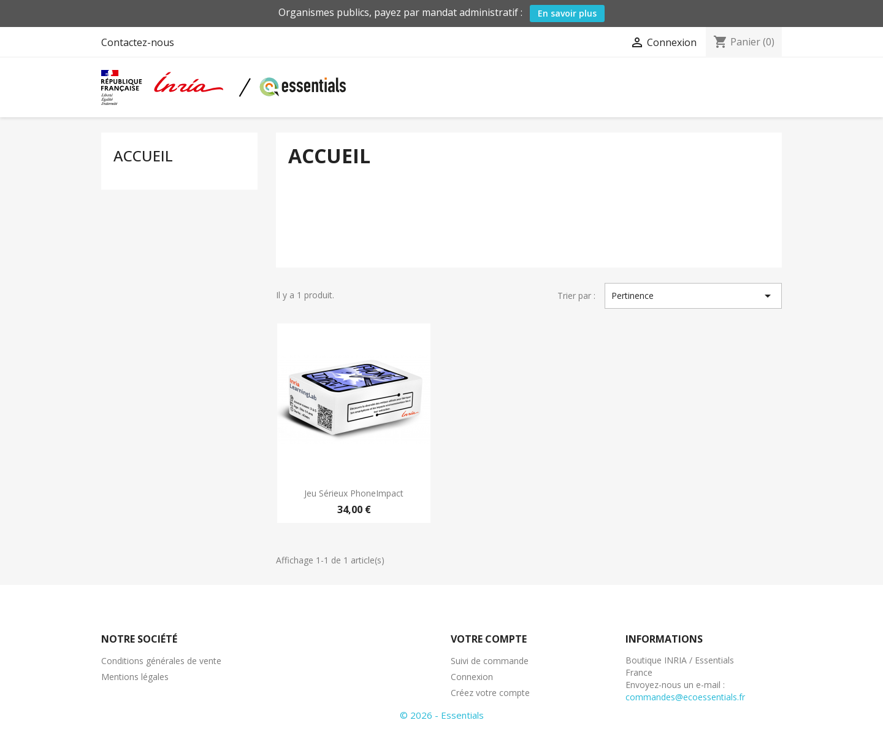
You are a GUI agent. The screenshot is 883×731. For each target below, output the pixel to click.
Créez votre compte (490, 692)
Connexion (472, 677)
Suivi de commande (490, 661)
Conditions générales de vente (161, 661)
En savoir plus (567, 13)
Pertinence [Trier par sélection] (693, 295)
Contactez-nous (137, 42)
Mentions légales (135, 677)
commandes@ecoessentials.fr (685, 697)
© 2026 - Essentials (442, 715)
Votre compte (489, 639)
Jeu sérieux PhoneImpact (353, 493)
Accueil (143, 155)
